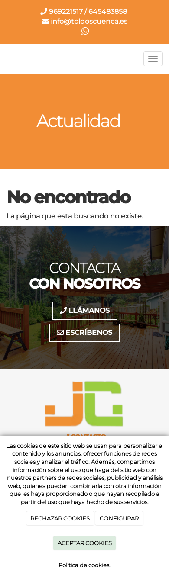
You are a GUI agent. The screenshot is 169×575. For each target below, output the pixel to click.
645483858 (107, 11)
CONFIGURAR (119, 518)
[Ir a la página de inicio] (4, 59)
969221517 (61, 11)
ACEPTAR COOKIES (85, 543)
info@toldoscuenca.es (84, 21)
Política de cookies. (84, 565)
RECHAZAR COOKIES (60, 518)
